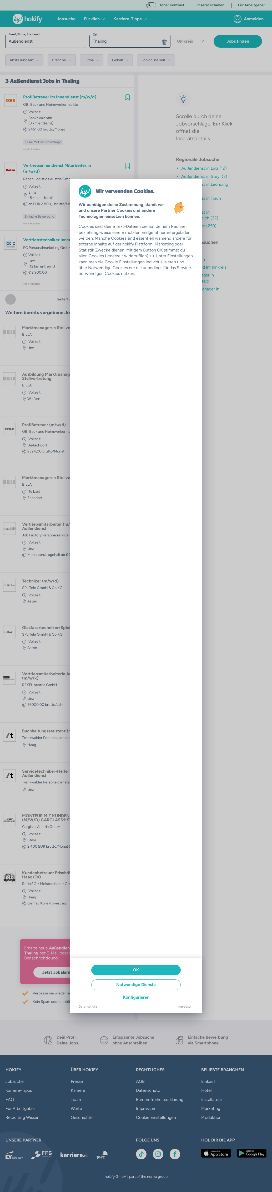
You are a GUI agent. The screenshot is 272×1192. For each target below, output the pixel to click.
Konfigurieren (136, 997)
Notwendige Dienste (136, 984)
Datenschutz (88, 1006)
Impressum (185, 1006)
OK (136, 969)
